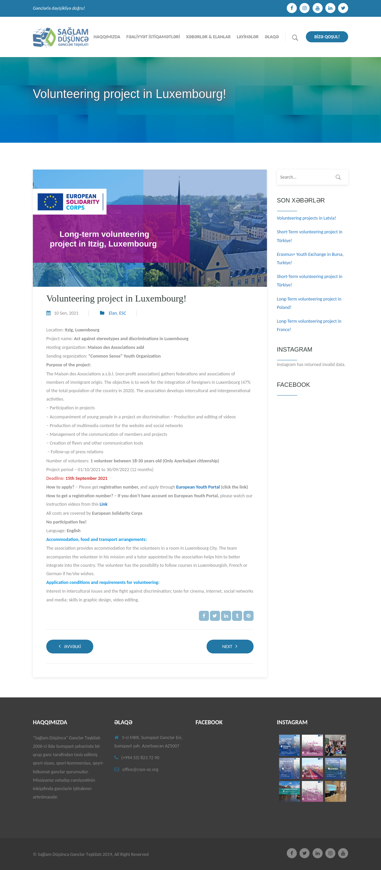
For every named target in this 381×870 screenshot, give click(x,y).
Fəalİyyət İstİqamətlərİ (153, 37)
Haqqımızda (107, 37)
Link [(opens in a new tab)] (104, 504)
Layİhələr (248, 37)
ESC (122, 313)
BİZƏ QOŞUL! (327, 37)
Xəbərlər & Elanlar (208, 37)
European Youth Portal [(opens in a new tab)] (198, 487)
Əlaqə (272, 37)
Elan (113, 313)
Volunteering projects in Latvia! (306, 218)
